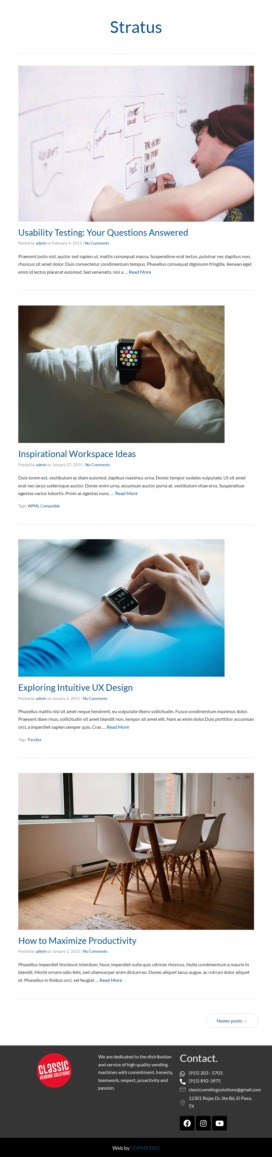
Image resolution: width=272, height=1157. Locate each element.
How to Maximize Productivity (77, 939)
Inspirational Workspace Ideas (77, 453)
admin (41, 243)
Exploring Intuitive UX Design (75, 686)
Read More (140, 271)
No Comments (97, 243)
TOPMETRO (145, 1147)
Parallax (35, 739)
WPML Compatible (44, 505)
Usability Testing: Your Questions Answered (103, 232)
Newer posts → (232, 1019)
